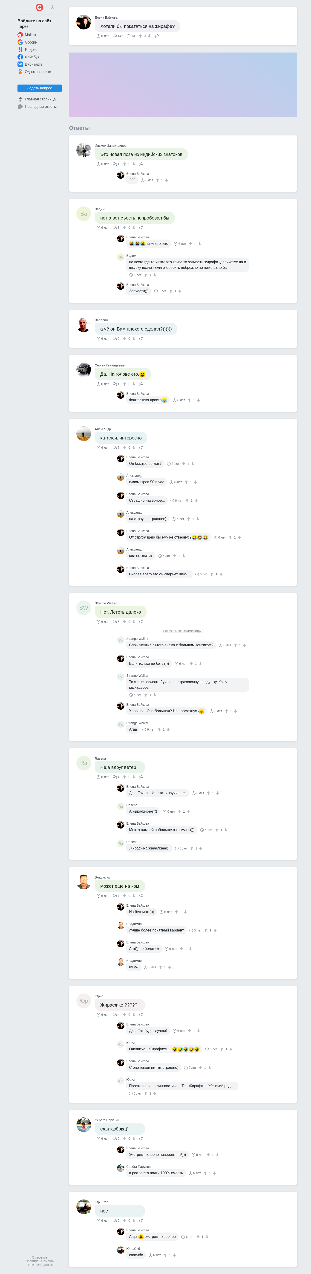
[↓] (149, 36)
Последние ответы (37, 106)
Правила (32, 1261)
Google (27, 42)
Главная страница (36, 99)
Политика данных (39, 1265)
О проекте (39, 1257)
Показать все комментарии (183, 631)
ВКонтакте (30, 64)
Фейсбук (28, 57)
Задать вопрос (39, 88)
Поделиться (157, 35)
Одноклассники (34, 71)
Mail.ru (26, 35)
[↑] (141, 36)
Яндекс (27, 49)
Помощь (47, 1261)
